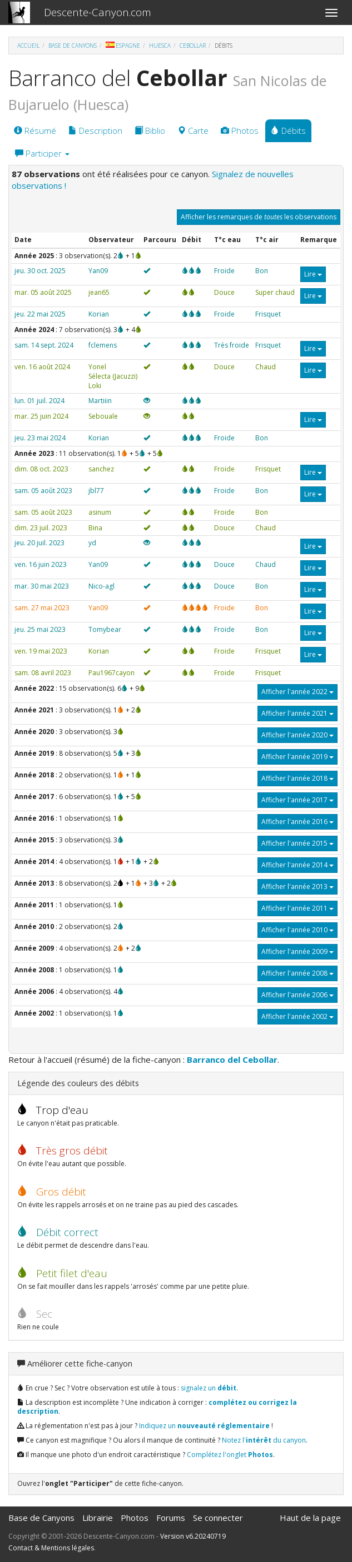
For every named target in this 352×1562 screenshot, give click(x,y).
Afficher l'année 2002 (297, 1016)
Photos (240, 130)
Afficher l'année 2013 (297, 886)
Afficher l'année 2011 (297, 908)
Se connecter (218, 1517)
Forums (170, 1517)
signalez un (208, 1388)
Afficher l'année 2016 (297, 821)
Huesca (160, 45)
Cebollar (193, 45)
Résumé (35, 130)
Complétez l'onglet (230, 1454)
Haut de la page (310, 1517)
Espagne (123, 45)
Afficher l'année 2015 (297, 843)
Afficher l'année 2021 (297, 713)
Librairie (97, 1517)
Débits (288, 130)
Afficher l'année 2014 (297, 865)
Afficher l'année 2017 (297, 800)
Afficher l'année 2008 (297, 973)
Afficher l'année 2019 (297, 756)
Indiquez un (204, 1425)
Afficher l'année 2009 (297, 951)
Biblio (150, 130)
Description (95, 130)
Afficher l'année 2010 (297, 930)
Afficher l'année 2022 (297, 691)
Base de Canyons (72, 45)
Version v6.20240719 (193, 1536)
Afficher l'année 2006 (297, 995)
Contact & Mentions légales (51, 1548)
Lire (313, 274)
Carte (193, 130)
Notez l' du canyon (264, 1440)
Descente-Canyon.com (97, 12)
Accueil (28, 45)
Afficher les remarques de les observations (258, 217)
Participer (42, 153)
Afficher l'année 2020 (297, 735)
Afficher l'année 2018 (297, 778)
